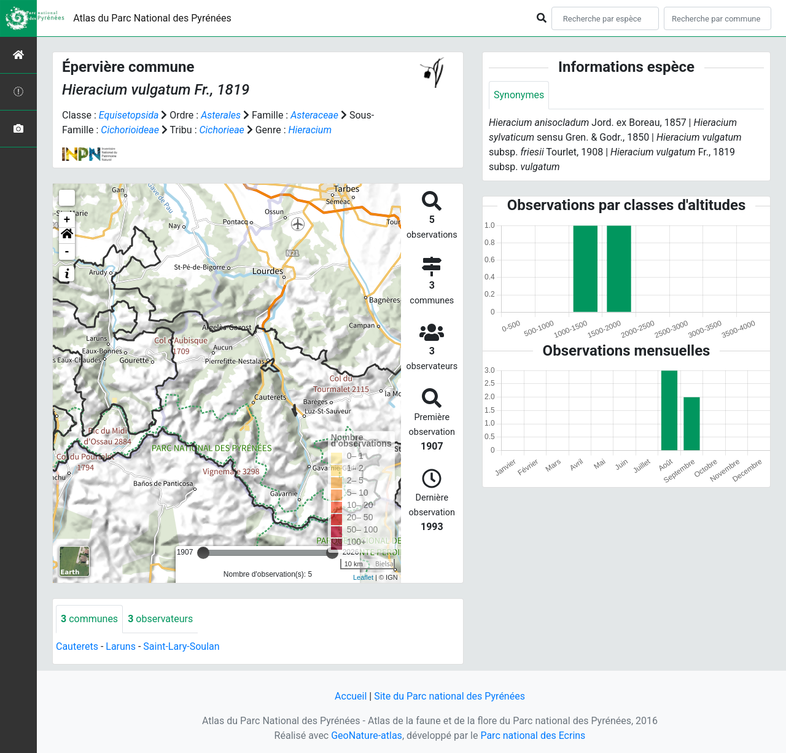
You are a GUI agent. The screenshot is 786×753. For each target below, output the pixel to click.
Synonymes (519, 95)
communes (89, 619)
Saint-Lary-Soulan (181, 646)
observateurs (160, 619)
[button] (67, 236)
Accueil (351, 696)
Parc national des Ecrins (532, 735)
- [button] (67, 251)
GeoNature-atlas (366, 735)
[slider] (203, 553)
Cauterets (77, 646)
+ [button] (67, 220)
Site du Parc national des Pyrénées (449, 696)
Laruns (121, 646)
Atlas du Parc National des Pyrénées (152, 18)
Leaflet (363, 577)
